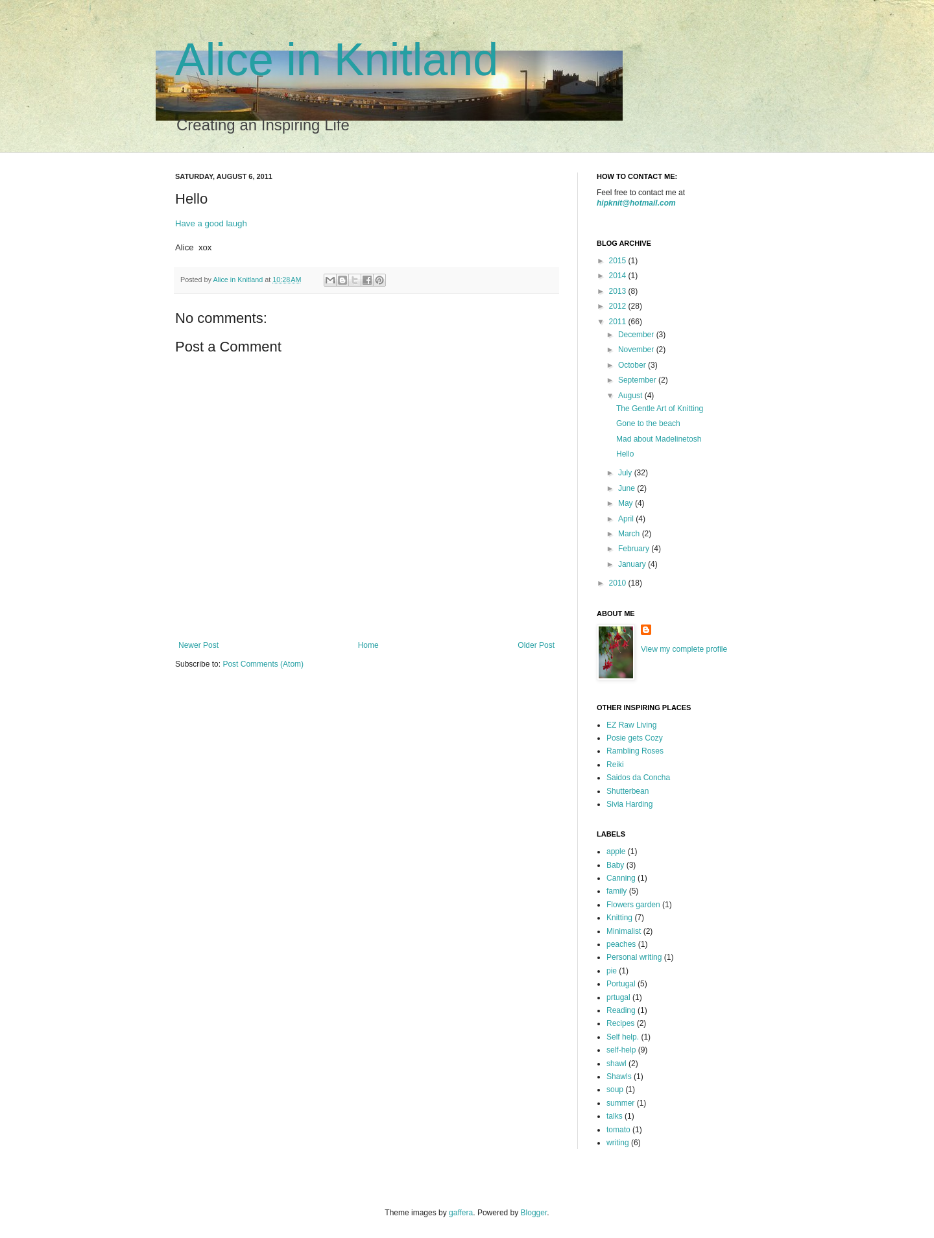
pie (611, 970)
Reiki (615, 764)
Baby (615, 865)
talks (614, 1116)
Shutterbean (627, 791)
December (637, 334)
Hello (625, 453)
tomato (618, 1129)
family (616, 891)
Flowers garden (633, 904)
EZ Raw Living (631, 725)
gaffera (461, 1212)
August (631, 395)
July (626, 472)
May (626, 503)
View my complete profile (684, 649)
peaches (621, 944)
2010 (619, 583)
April (627, 518)
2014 (619, 275)
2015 (619, 260)
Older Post (536, 645)
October (633, 365)
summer (620, 1103)
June (627, 488)
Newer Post (198, 645)
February (634, 548)
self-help (621, 1049)
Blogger (534, 1212)
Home (368, 645)
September (638, 380)
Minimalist (623, 931)
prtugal (618, 997)
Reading (621, 1010)
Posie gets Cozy (634, 738)
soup (614, 1089)
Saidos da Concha (638, 777)
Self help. (622, 1037)
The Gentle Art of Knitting (659, 408)
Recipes (620, 1023)
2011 (619, 321)
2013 (619, 291)
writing (617, 1142)
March (630, 533)
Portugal (621, 983)
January (633, 564)
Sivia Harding (629, 804)
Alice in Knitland (336, 59)
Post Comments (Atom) (263, 664)
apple (615, 851)
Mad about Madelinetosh (658, 439)
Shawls (619, 1076)
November (637, 349)
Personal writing (634, 957)
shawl (616, 1063)
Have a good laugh (211, 223)
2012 (619, 306)
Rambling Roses (635, 751)
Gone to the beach (648, 423)
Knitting (619, 917)
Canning (621, 878)
